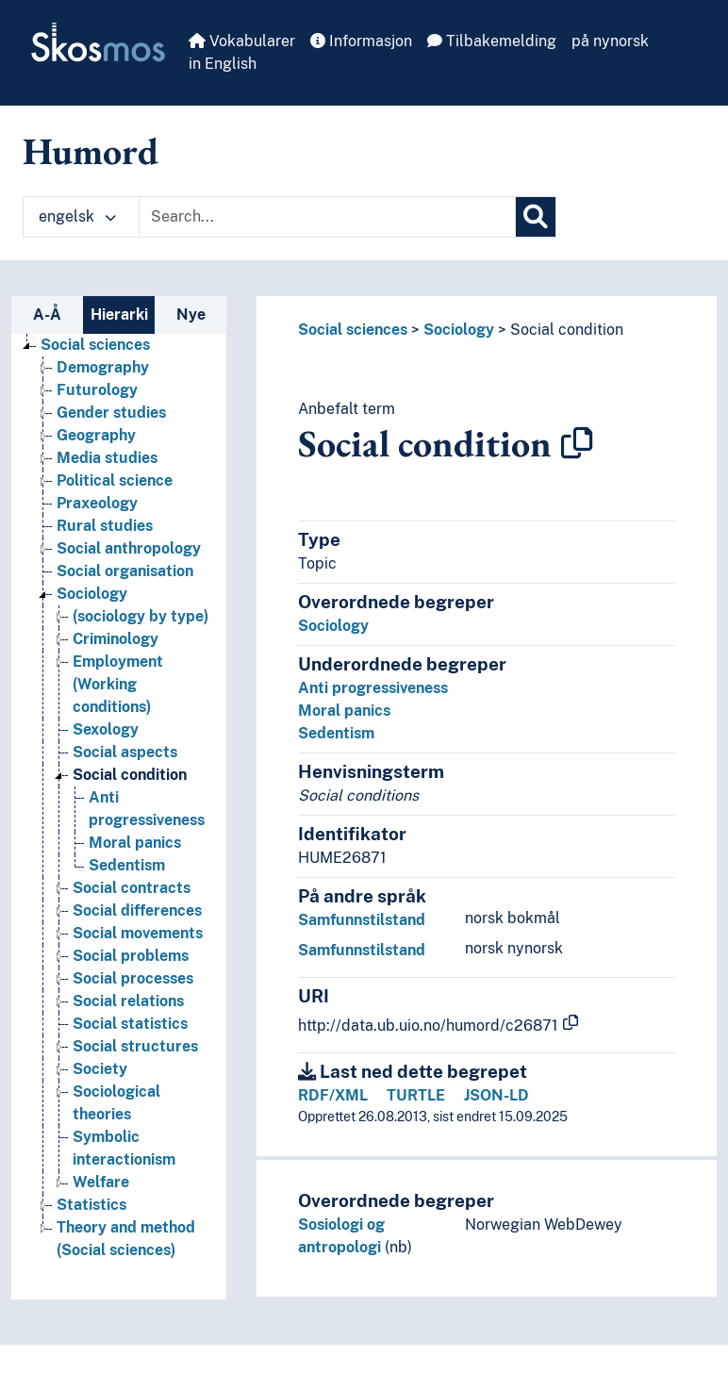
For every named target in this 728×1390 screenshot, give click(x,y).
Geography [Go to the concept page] (96, 435)
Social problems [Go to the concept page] (131, 956)
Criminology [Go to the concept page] (115, 639)
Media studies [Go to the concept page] (107, 458)
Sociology (458, 330)
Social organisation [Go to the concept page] (125, 571)
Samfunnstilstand (361, 920)
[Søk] (535, 217)
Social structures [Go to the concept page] (135, 1046)
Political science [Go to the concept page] (115, 480)
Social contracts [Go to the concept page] (131, 888)
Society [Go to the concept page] (100, 1069)
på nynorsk (610, 41)
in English (222, 64)
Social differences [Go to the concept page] (137, 910)
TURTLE (416, 1095)
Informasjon (361, 41)
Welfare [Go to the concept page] (101, 1182)
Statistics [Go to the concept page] (91, 1205)
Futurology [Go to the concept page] (97, 390)
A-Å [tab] (47, 314)
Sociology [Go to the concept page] (92, 594)
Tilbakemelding (491, 41)
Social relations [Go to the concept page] (128, 1001)
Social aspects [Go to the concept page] (125, 752)
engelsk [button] (77, 216)
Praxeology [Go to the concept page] (97, 503)
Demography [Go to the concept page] (103, 367)
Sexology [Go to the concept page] (106, 729)
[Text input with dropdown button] (327, 217)
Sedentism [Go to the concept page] (127, 865)
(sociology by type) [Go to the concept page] (140, 616)
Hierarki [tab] (119, 314)
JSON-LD (496, 1095)
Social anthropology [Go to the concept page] (129, 548)
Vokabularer (242, 41)
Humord (90, 150)
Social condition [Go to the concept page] (130, 775)
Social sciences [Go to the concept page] (95, 345)
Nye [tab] (191, 314)
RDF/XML (333, 1095)
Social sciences (352, 330)
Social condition (566, 330)
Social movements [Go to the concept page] (138, 933)
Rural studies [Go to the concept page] (105, 526)
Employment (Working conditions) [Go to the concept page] (118, 684)
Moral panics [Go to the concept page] (135, 843)
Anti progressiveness (373, 688)
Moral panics (344, 711)
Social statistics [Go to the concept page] (130, 1024)
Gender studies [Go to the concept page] (111, 413)
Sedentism (336, 733)
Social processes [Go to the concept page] (133, 978)
